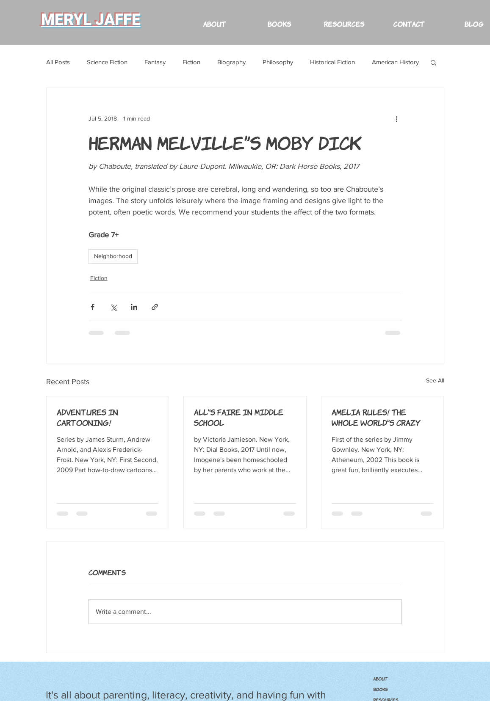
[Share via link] (155, 307)
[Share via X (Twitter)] (113, 307)
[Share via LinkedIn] (134, 307)
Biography (231, 62)
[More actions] (397, 118)
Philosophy (278, 62)
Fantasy (155, 62)
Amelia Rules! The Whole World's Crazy (376, 417)
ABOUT (380, 679)
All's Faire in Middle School (238, 417)
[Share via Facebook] (93, 307)
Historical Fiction (332, 62)
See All (435, 380)
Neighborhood (113, 256)
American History (395, 62)
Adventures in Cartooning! (87, 417)
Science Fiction (107, 62)
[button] (344, 19)
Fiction (191, 62)
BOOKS (380, 689)
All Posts (58, 62)
